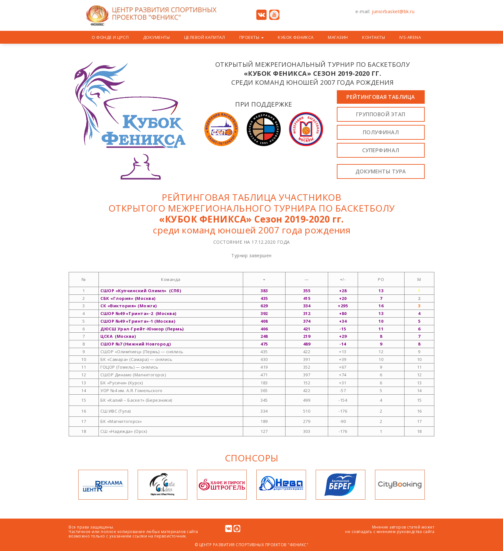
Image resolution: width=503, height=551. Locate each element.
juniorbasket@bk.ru (393, 11)
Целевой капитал (204, 37)
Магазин (338, 37)
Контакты (373, 37)
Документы (156, 37)
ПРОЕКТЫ (251, 37)
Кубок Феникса (296, 37)
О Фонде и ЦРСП (110, 37)
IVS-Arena (410, 37)
